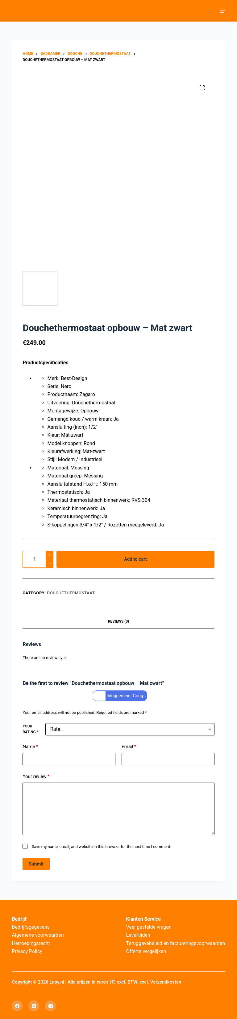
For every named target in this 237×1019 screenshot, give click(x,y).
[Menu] (222, 11)
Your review (36, 776)
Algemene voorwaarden (38, 935)
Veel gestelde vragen (149, 927)
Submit (36, 864)
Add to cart (135, 559)
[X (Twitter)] (33, 1006)
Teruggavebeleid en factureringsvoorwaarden (175, 943)
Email (129, 747)
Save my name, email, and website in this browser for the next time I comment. (101, 846)
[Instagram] (50, 1006)
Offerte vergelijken (146, 951)
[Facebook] (17, 1006)
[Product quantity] (38, 559)
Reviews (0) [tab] (118, 621)
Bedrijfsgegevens (31, 927)
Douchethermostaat (71, 593)
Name (30, 747)
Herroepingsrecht (31, 943)
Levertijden (138, 935)
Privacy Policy (27, 951)
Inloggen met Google (121, 696)
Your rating (30, 729)
